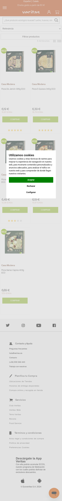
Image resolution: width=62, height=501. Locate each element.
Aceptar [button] (30, 180)
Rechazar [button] (31, 186)
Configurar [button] (31, 192)
